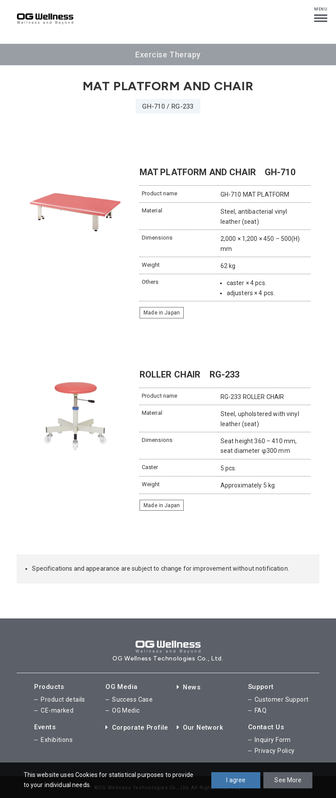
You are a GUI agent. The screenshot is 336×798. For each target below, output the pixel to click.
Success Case (132, 699)
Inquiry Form (273, 738)
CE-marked (57, 709)
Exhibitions (57, 738)
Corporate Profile (137, 726)
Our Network (200, 726)
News (189, 687)
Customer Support (282, 699)
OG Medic (126, 709)
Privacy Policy (275, 748)
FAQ (260, 709)
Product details (63, 699)
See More (287, 780)
